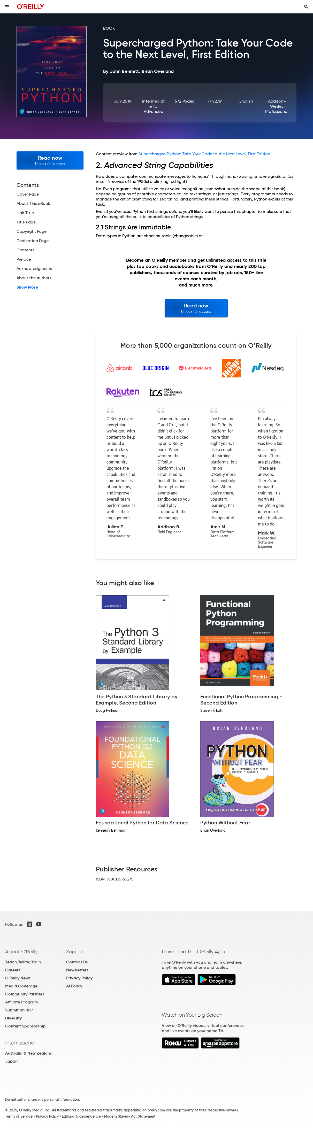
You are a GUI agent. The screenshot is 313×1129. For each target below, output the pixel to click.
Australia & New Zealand (28, 1053)
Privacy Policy (79, 978)
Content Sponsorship (25, 1026)
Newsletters (77, 970)
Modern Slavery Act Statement (129, 1116)
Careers (12, 970)
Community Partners (24, 994)
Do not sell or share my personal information (42, 1099)
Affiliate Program (21, 1002)
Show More (27, 287)
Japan (11, 1061)
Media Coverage (21, 986)
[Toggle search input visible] (306, 7)
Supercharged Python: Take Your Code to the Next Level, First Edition (204, 153)
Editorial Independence (81, 1116)
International (20, 1043)
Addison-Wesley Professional (276, 106)
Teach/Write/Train (23, 962)
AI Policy (74, 986)
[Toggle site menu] (7, 7)
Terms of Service (19, 1116)
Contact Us (77, 962)
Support (75, 951)
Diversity (13, 1018)
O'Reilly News (17, 978)
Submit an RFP (19, 1010)
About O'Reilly (21, 951)
